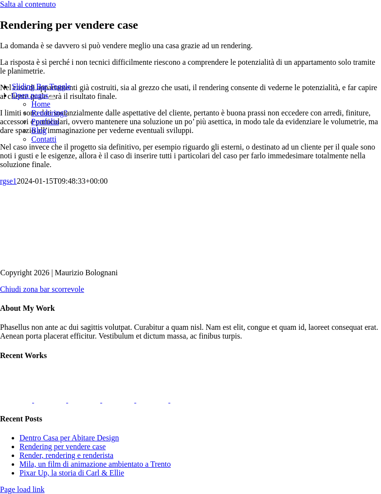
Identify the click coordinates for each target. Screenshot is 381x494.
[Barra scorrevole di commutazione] (41, 86)
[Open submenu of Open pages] (52, 97)
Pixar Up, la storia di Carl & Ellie (71, 473)
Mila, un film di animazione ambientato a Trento (95, 464)
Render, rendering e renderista (66, 455)
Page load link (22, 489)
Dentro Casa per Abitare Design (69, 438)
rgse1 (8, 181)
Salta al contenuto (28, 4)
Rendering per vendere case (62, 446)
